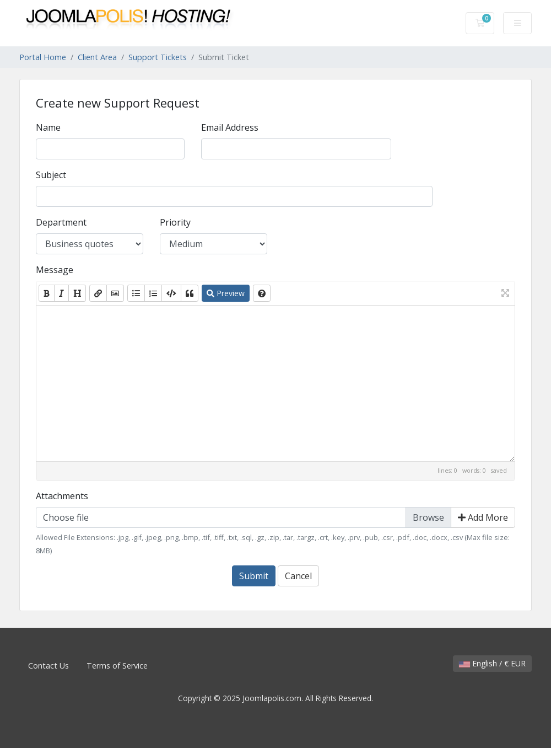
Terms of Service (117, 665)
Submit (253, 576)
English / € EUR (492, 663)
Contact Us (48, 665)
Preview (226, 293)
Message (54, 270)
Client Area (97, 57)
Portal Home (42, 57)
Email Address (229, 127)
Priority (175, 222)
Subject (51, 175)
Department (61, 222)
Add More (483, 517)
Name (48, 127)
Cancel (298, 576)
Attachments (62, 496)
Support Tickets (157, 57)
